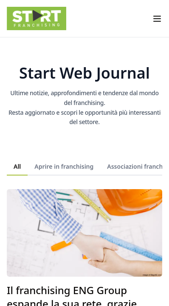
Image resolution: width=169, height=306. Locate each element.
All (17, 166)
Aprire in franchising (63, 166)
